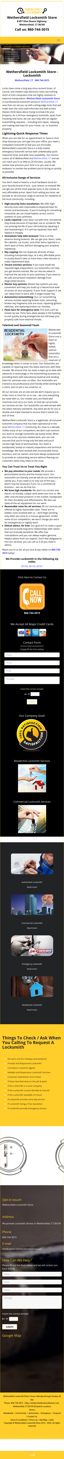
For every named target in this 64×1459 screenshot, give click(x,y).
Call (32, 1455)
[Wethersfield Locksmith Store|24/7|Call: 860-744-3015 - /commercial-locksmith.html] (32, 904)
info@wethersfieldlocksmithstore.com (22, 1248)
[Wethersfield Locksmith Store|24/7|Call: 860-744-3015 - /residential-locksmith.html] (32, 986)
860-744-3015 (38, 29)
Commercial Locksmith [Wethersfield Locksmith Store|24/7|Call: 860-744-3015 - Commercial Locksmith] (32, 923)
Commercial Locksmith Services (32, 801)
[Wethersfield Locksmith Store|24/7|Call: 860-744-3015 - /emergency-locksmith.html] (32, 945)
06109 (24, 566)
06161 (39, 566)
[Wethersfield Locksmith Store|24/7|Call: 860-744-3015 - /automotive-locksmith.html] (32, 863)
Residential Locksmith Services (32, 761)
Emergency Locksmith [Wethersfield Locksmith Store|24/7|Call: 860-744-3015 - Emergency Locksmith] (32, 964)
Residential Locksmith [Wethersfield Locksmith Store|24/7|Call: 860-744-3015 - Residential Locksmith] (32, 1005)
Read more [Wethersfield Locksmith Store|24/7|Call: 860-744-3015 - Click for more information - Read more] (32, 887)
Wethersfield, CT (24, 80)
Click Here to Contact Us (32, 577)
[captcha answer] (35, 694)
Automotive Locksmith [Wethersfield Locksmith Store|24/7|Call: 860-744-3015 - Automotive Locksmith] (32, 882)
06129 (32, 566)
